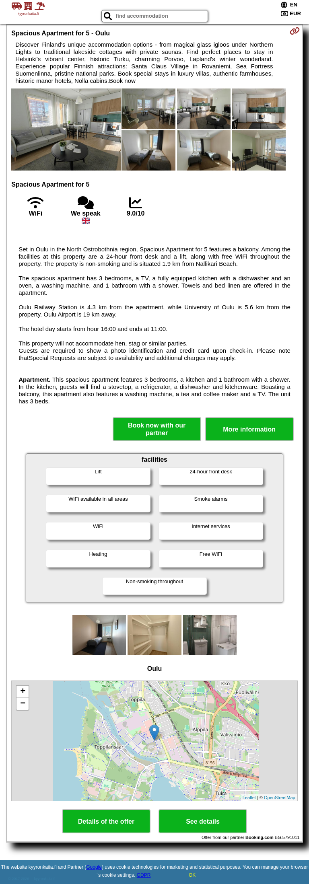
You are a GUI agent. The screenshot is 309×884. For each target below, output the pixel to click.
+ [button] (22, 692)
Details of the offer (106, 821)
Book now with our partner (156, 429)
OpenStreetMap (279, 797)
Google (94, 867)
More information (249, 429)
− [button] (22, 704)
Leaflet (249, 797)
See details (203, 821)
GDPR (144, 875)
